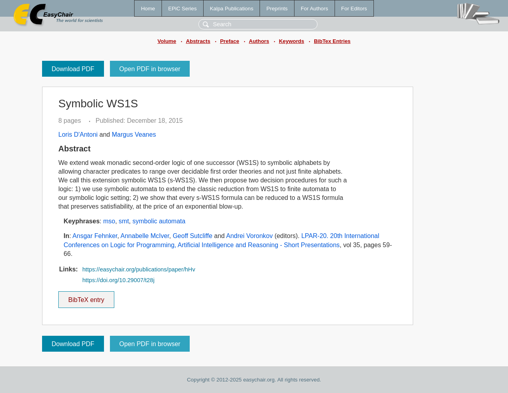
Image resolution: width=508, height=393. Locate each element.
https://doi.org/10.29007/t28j (118, 280)
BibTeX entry (86, 297)
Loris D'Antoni (78, 134)
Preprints (276, 9)
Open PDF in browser (150, 69)
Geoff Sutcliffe (192, 235)
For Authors (314, 9)
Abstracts (198, 41)
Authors (259, 41)
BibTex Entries (332, 41)
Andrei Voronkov (249, 235)
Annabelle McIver (145, 235)
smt (124, 221)
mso (109, 221)
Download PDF (73, 69)
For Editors (354, 9)
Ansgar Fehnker (95, 235)
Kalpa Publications (232, 9)
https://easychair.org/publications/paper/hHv (138, 269)
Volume (167, 41)
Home (148, 9)
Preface (229, 41)
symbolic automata (159, 221)
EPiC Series (182, 9)
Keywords (291, 41)
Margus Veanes (134, 134)
